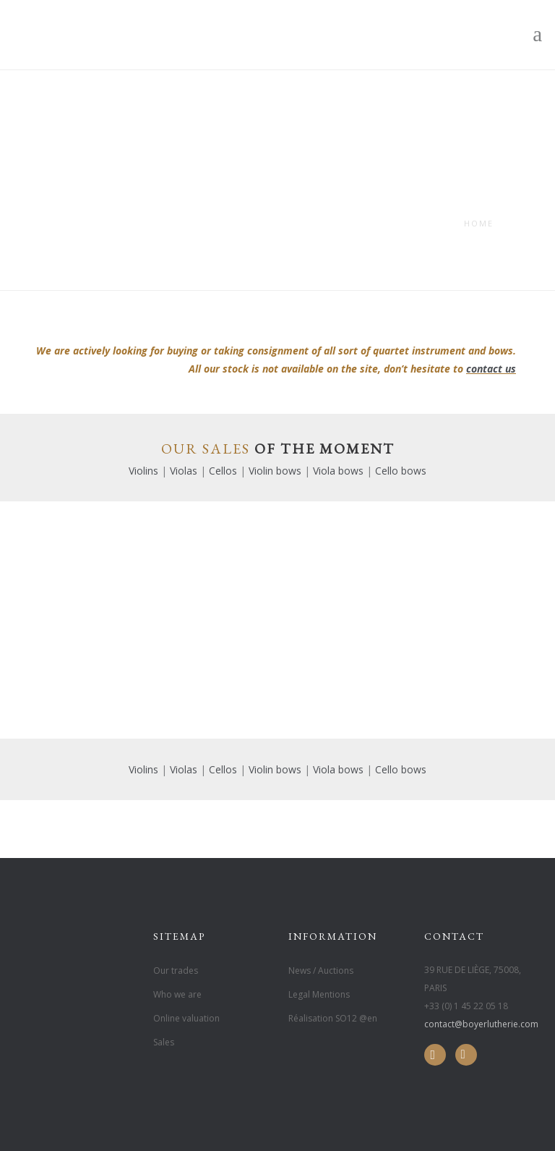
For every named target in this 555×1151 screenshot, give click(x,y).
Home (479, 223)
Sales (163, 1042)
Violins (143, 470)
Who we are (177, 994)
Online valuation (186, 1018)
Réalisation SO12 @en (332, 1018)
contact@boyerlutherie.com (481, 1024)
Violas (183, 470)
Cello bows (400, 470)
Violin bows (275, 470)
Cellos (223, 470)
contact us (491, 368)
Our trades (175, 970)
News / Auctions (320, 970)
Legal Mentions (319, 994)
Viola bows (338, 470)
